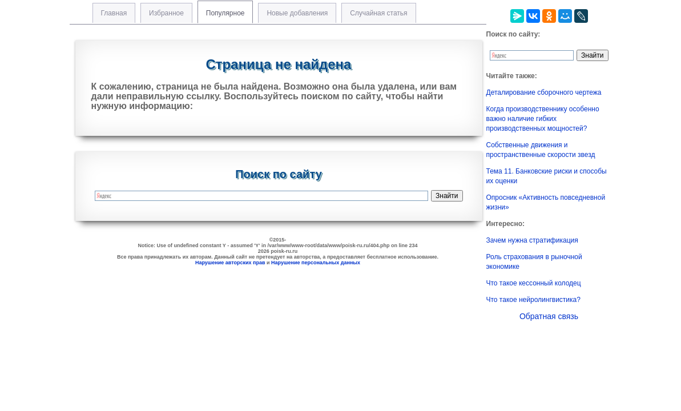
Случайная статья (378, 13)
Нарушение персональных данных (315, 262)
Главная (114, 13)
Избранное (166, 13)
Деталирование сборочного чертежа (544, 92)
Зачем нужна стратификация (532, 240)
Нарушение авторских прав (230, 262)
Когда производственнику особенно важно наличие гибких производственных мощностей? (542, 118)
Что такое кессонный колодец (533, 283)
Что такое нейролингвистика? (533, 300)
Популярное (225, 13)
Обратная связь (548, 316)
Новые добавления (297, 13)
